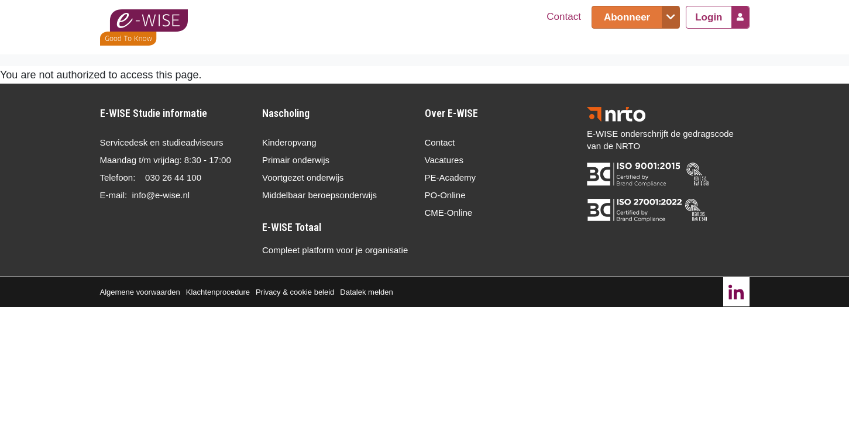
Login (708, 17)
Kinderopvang (289, 142)
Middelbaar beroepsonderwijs (319, 195)
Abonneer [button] (627, 17)
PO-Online (445, 195)
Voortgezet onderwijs (302, 177)
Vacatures (444, 160)
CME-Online (449, 213)
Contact (563, 16)
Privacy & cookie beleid (295, 292)
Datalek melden (366, 292)
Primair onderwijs (295, 160)
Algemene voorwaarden (140, 292)
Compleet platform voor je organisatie (335, 250)
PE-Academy (450, 177)
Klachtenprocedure (218, 292)
